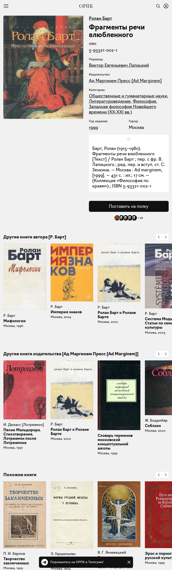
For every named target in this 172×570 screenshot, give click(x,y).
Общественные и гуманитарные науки (128, 96)
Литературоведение (110, 101)
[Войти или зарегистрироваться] (166, 6)
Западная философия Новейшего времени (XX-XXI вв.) (122, 109)
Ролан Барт (100, 18)
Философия (144, 101)
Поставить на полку (128, 206)
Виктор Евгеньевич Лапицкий (119, 65)
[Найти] (157, 6)
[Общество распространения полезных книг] (86, 6)
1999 (93, 127)
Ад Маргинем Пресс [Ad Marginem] (125, 80)
